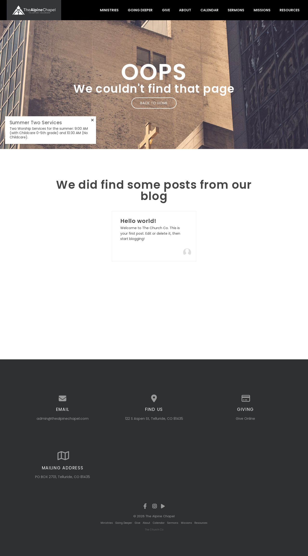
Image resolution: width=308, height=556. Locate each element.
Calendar (209, 10)
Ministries (109, 10)
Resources (290, 10)
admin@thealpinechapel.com (63, 418)
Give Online (245, 418)
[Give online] (245, 398)
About (185, 10)
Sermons (236, 10)
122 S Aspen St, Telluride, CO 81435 (154, 418)
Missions (262, 10)
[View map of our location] (154, 398)
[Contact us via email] (62, 398)
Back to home (153, 103)
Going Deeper (140, 10)
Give (166, 10)
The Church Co (154, 529)
